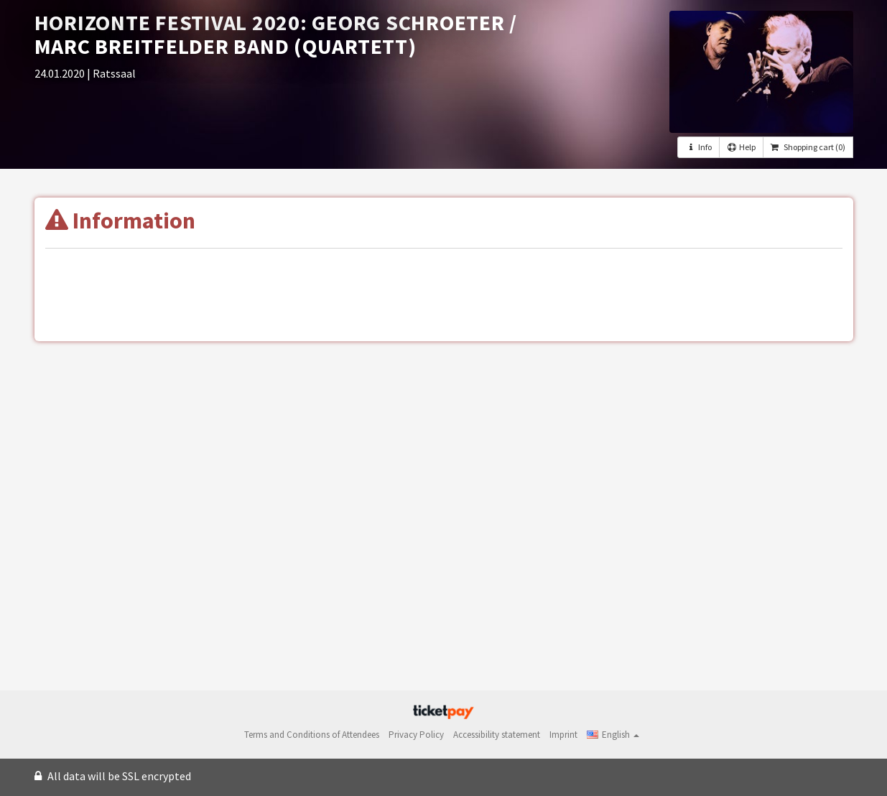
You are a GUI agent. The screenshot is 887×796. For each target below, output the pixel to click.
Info (698, 147)
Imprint (563, 734)
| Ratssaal (111, 73)
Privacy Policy (416, 734)
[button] (613, 734)
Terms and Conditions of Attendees (311, 734)
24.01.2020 (60, 73)
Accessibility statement (496, 734)
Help (741, 147)
